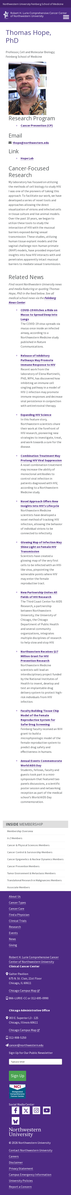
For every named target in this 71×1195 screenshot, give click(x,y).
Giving (13, 945)
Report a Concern (20, 1187)
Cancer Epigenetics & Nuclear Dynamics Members (35, 859)
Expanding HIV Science (36, 415)
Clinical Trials (18, 921)
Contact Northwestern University (30, 1150)
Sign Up (17, 1075)
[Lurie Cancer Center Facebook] (15, 1110)
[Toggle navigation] (66, 17)
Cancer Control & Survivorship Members (29, 852)
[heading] (35, 14)
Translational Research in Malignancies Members (34, 880)
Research (15, 927)
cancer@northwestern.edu (26, 1045)
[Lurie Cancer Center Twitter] (26, 1110)
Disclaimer (16, 1162)
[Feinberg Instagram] (36, 1110)
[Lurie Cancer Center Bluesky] (15, 1121)
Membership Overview (20, 831)
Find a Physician (19, 915)
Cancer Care (16, 908)
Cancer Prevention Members (23, 866)
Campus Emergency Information (30, 1174)
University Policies (21, 1180)
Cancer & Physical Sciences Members (28, 845)
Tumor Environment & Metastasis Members (31, 873)
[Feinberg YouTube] (47, 1110)
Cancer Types (17, 902)
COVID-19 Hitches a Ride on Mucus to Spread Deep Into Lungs (39, 314)
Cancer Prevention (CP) (37, 125)
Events (13, 933)
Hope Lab (27, 158)
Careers (14, 1156)
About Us (15, 896)
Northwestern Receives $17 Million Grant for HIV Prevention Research (39, 656)
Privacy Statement (21, 1168)
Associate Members (18, 887)
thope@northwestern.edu (31, 143)
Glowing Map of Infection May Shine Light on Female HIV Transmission (41, 546)
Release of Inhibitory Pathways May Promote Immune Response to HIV (38, 360)
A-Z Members (14, 838)
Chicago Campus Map (22, 990)
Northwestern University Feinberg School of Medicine (33, 4)
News (12, 939)
